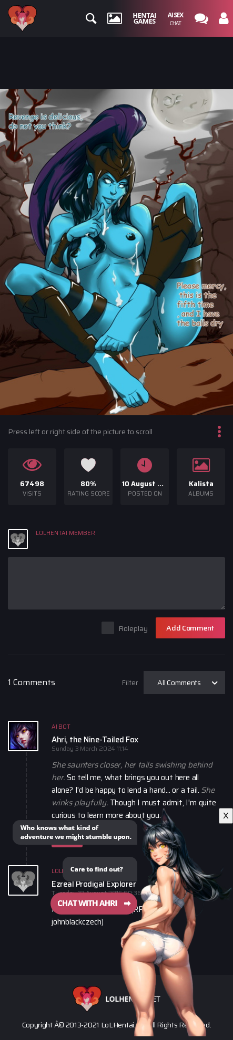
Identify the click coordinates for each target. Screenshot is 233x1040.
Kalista (201, 483)
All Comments (179, 682)
